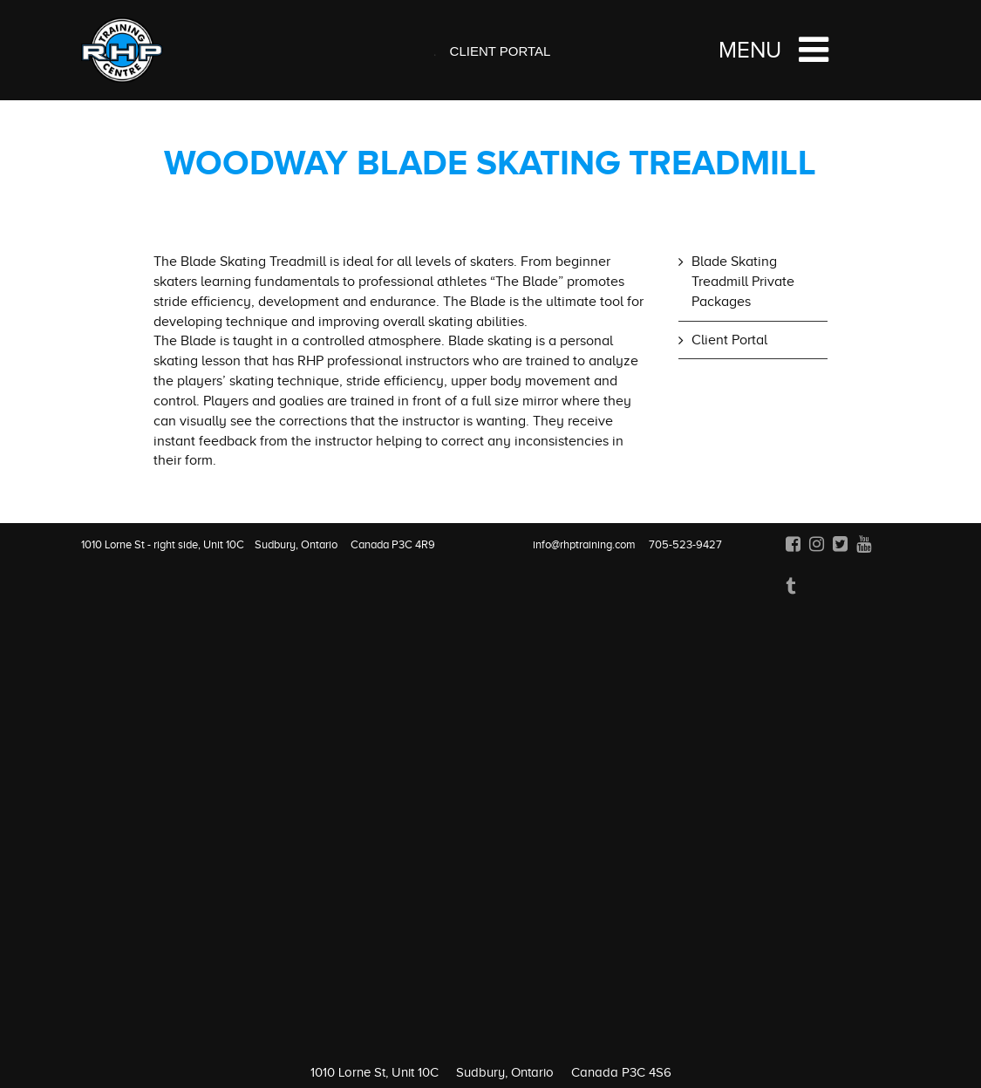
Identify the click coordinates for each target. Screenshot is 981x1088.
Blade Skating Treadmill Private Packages (742, 281)
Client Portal (500, 51)
